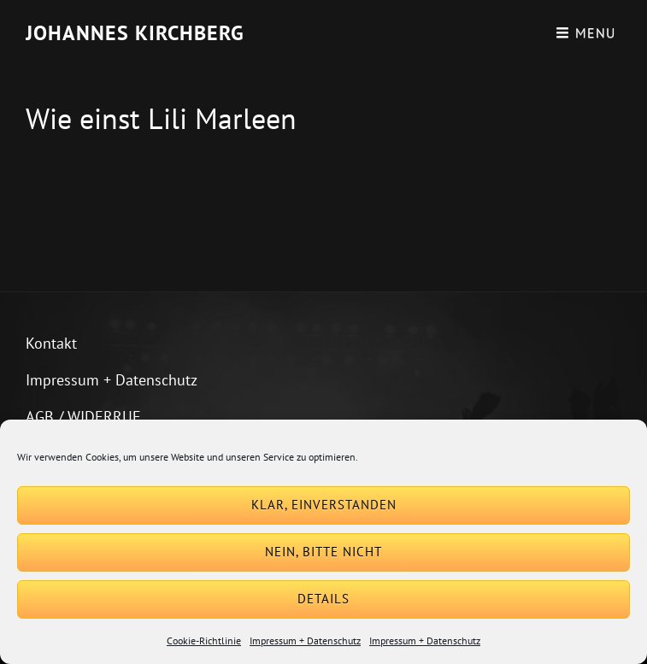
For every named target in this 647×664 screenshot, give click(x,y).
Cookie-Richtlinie (204, 640)
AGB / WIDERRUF (83, 416)
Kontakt (51, 343)
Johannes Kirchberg (135, 33)
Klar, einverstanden (324, 505)
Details (323, 599)
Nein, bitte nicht (323, 552)
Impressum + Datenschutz (305, 640)
